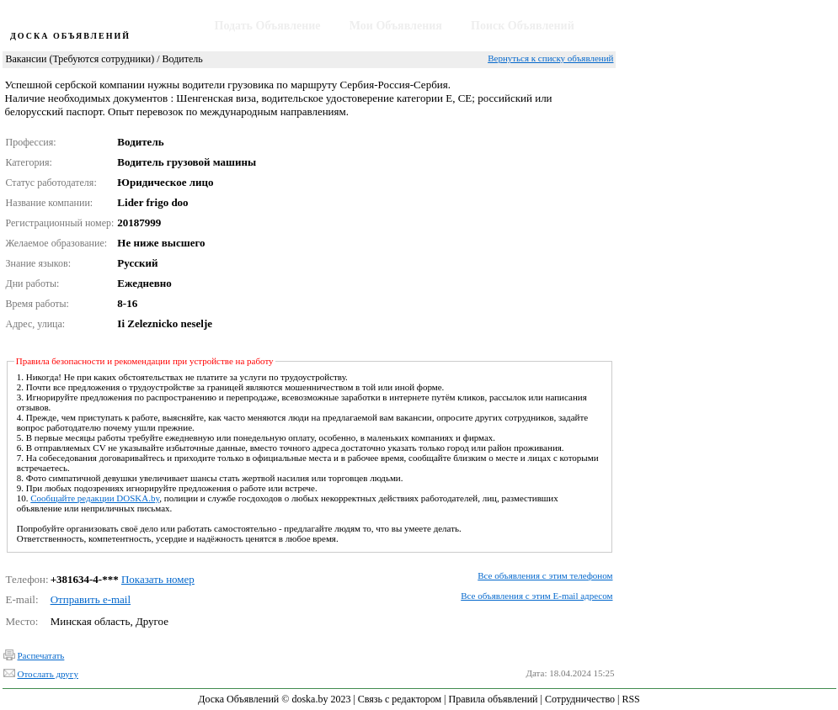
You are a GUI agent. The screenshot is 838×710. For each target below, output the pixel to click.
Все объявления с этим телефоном (545, 575)
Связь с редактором (399, 699)
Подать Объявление (268, 25)
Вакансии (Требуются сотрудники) (80, 59)
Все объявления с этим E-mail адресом (536, 596)
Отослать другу (48, 674)
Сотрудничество (580, 699)
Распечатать (41, 655)
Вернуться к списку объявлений (550, 58)
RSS (630, 699)
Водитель (182, 59)
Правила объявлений (493, 699)
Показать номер (158, 579)
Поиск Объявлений (522, 25)
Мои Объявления (396, 25)
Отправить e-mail (91, 599)
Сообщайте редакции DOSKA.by (94, 498)
